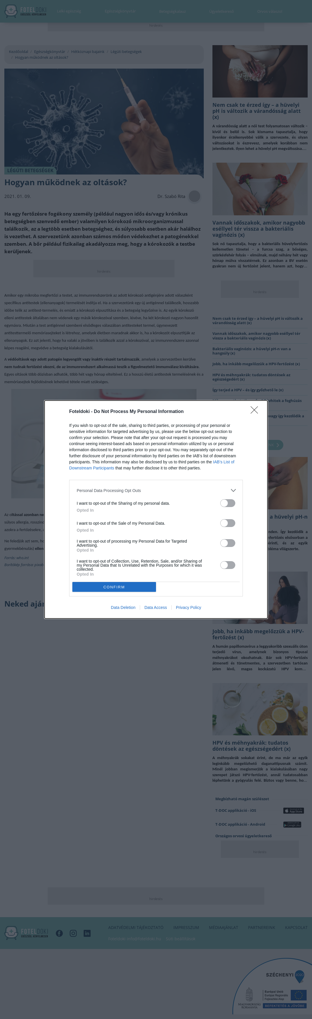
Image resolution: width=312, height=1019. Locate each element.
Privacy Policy (188, 607)
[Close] (256, 411)
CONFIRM (114, 587)
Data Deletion (123, 607)
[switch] (227, 503)
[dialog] (156, 509)
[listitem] (156, 490)
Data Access (155, 607)
